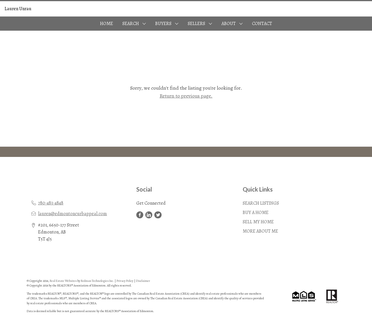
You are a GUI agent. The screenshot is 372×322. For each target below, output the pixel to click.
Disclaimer (143, 281)
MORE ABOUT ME (260, 231)
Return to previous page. (186, 95)
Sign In (360, 9)
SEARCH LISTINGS (261, 203)
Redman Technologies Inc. (98, 281)
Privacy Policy (125, 281)
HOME (106, 23)
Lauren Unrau (18, 9)
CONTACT (262, 23)
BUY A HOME (256, 212)
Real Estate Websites (63, 281)
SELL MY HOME (258, 222)
